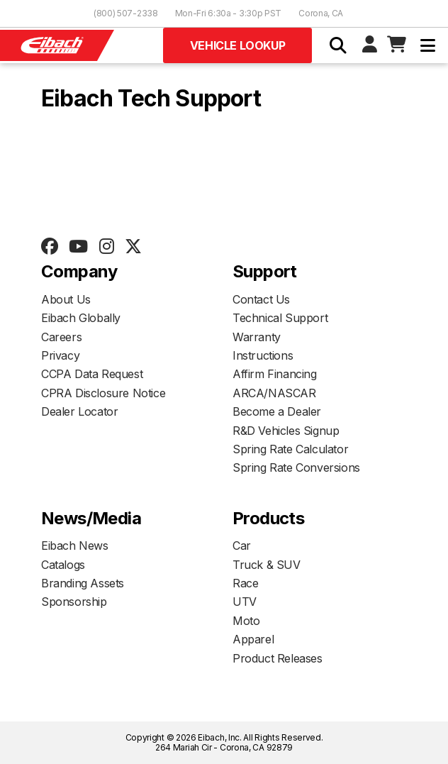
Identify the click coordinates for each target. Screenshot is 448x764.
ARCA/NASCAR (274, 393)
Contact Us (261, 299)
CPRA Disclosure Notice (103, 393)
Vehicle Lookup (237, 45)
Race (245, 583)
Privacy (60, 355)
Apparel (253, 639)
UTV (245, 601)
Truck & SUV (267, 564)
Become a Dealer (277, 411)
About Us (66, 299)
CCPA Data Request (91, 373)
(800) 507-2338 (126, 13)
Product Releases (278, 658)
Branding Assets (82, 583)
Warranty (257, 337)
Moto (246, 620)
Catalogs (63, 564)
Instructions (263, 355)
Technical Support (280, 317)
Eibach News (74, 545)
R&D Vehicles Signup (286, 430)
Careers (61, 337)
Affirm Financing (275, 373)
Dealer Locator (79, 411)
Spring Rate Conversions (296, 467)
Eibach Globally (81, 317)
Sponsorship (74, 601)
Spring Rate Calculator (290, 449)
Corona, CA (320, 13)
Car (242, 545)
